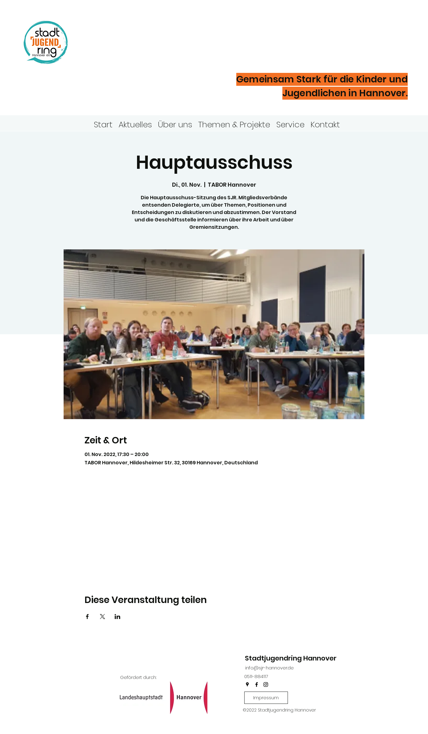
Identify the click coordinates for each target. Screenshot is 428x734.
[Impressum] (266, 698)
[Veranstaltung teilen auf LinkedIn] (117, 616)
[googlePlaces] (247, 684)
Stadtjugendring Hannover (290, 658)
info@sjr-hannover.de (269, 668)
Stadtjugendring (142, 32)
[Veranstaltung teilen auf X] (102, 616)
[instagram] (266, 684)
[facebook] (256, 684)
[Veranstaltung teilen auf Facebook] (87, 616)
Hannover (117, 52)
